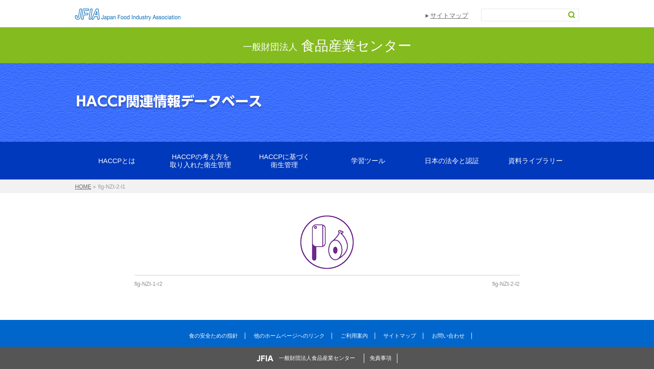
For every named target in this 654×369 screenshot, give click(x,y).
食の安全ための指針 (213, 336)
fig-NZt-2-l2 (506, 284)
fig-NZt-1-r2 (148, 284)
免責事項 (380, 358)
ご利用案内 (354, 336)
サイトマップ (449, 15)
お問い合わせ (448, 336)
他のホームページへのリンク (289, 336)
